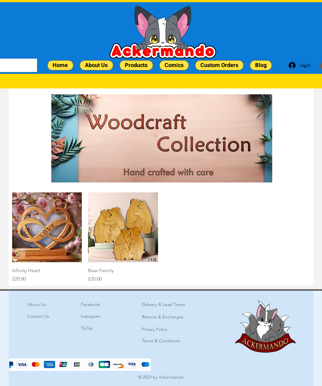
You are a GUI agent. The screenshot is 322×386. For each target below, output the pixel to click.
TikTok (87, 328)
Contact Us (38, 316)
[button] (136, 65)
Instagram (90, 316)
